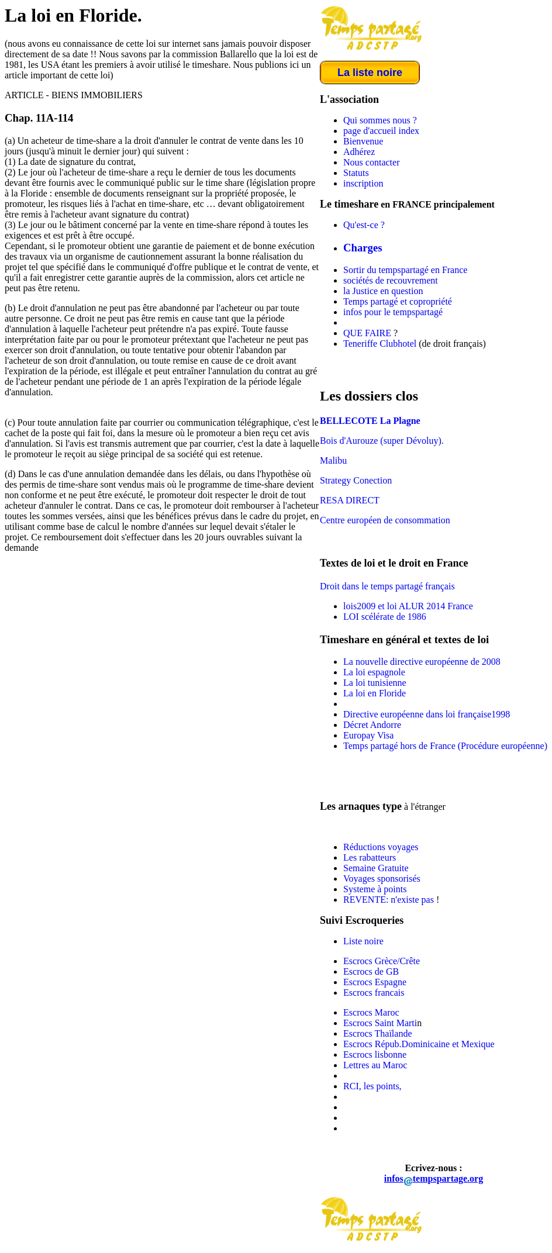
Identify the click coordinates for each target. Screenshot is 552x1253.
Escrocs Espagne (374, 982)
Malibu (333, 460)
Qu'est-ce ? (364, 225)
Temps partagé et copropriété (397, 301)
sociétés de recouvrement (390, 280)
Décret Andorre (372, 725)
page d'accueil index (381, 131)
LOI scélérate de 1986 (384, 617)
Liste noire (363, 941)
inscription (363, 183)
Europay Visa (368, 735)
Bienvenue (363, 141)
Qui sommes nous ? (380, 120)
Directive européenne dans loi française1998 (426, 714)
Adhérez (359, 152)
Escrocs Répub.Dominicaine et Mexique (419, 1044)
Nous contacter (371, 162)
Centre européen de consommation (385, 520)
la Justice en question (383, 291)
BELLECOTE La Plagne (370, 421)
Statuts (356, 173)
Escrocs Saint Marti (380, 1023)
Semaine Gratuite (376, 868)
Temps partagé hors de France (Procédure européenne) (445, 746)
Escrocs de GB (371, 971)
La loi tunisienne (374, 683)
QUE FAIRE (367, 333)
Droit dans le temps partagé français (387, 586)
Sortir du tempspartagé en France (405, 270)
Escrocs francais (373, 992)
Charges (362, 247)
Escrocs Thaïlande (377, 1033)
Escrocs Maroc (371, 1012)
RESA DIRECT (350, 500)
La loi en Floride (374, 693)
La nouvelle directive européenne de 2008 (422, 662)
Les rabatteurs (369, 857)
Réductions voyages (380, 847)
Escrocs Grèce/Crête (381, 961)
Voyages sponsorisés (381, 878)
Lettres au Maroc (375, 1065)
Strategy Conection (356, 480)
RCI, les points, (372, 1086)
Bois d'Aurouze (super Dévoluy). (382, 441)
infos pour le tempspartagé (393, 312)
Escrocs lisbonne (374, 1054)
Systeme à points (374, 889)
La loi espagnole (374, 672)
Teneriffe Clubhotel (379, 343)
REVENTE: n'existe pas (389, 900)
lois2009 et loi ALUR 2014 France (408, 606)
